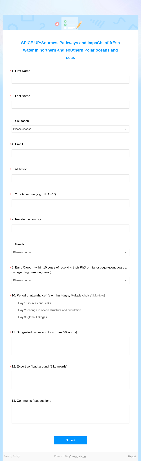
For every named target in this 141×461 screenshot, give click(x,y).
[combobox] (70, 129)
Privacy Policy (12, 456)
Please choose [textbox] (22, 128)
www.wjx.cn (79, 456)
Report (132, 456)
